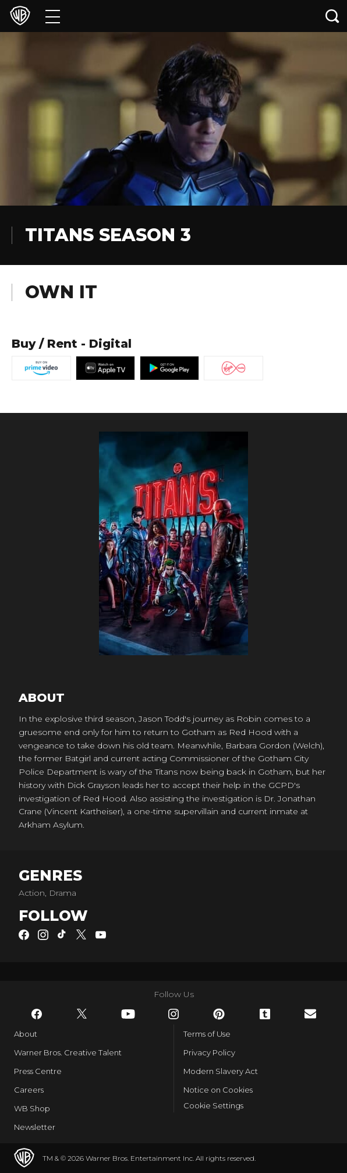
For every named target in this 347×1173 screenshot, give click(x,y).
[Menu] (53, 16)
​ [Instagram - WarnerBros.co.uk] (173, 1014)
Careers (29, 1089)
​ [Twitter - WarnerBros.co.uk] (82, 1014)
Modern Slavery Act (220, 1071)
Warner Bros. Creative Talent (68, 1052)
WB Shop (32, 1108)
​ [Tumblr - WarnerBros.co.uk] (265, 1014)
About (25, 1033)
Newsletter (34, 1127)
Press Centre (38, 1071)
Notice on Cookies (218, 1089)
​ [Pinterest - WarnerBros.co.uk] (219, 1014)
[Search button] (332, 16)
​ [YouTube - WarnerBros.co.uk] (128, 1014)
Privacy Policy (209, 1052)
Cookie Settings (213, 1105)
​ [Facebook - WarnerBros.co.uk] (37, 1014)
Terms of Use (207, 1033)
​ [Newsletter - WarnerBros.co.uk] (310, 1013)
